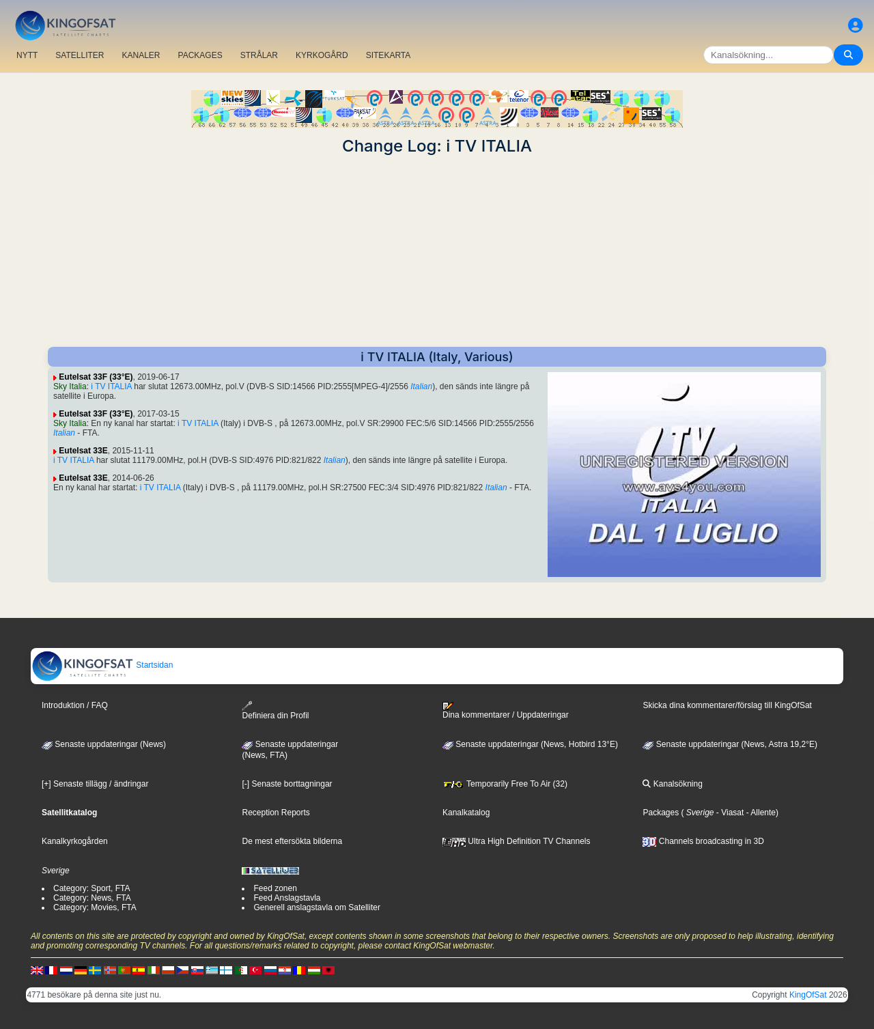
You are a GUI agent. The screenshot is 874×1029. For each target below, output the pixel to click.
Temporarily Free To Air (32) (504, 784)
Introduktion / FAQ (75, 705)
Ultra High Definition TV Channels (516, 841)
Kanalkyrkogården (75, 841)
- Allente (760, 812)
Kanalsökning (672, 784)
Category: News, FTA (92, 898)
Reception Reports (275, 812)
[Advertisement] (437, 251)
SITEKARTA (388, 55)
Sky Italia (70, 386)
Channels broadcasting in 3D (703, 841)
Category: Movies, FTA (95, 907)
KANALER (141, 55)
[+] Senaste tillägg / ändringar (95, 784)
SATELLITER (79, 55)
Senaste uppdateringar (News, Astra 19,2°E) (730, 744)
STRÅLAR (259, 55)
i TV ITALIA (111, 386)
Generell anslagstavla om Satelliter (316, 907)
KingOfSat (808, 995)
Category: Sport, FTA (91, 888)
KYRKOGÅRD (322, 55)
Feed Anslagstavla (286, 898)
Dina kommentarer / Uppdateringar (505, 711)
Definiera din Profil (275, 710)
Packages (661, 812)
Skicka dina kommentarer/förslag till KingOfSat (727, 705)
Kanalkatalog (466, 812)
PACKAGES (200, 55)
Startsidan (102, 665)
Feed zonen (274, 888)
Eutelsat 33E (83, 450)
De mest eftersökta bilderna (292, 841)
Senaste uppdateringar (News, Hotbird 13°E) (530, 744)
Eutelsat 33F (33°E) (95, 377)
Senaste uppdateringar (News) (104, 744)
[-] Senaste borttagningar (287, 784)
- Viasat (729, 812)
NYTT (27, 55)
